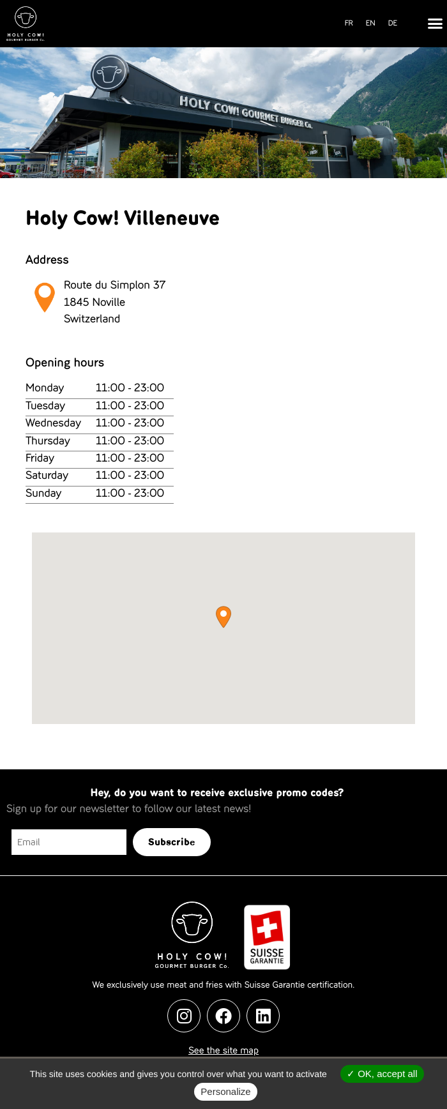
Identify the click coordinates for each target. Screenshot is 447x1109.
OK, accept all (382, 1073)
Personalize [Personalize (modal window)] (225, 1091)
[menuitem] (349, 24)
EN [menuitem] (370, 23)
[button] (435, 23)
